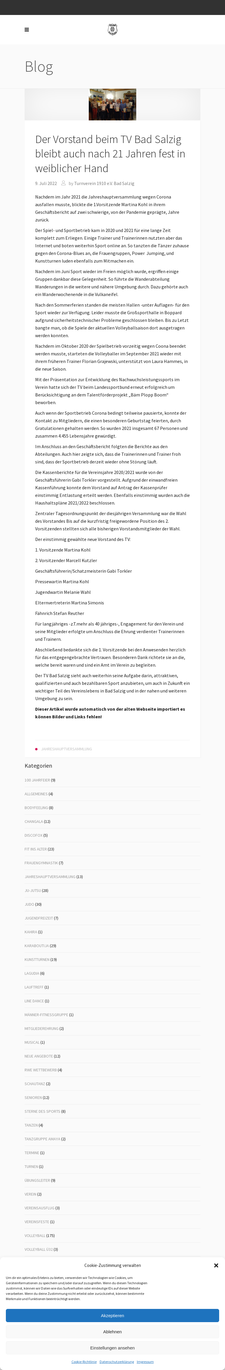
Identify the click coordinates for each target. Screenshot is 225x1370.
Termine (32, 1152)
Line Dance (34, 1000)
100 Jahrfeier (37, 780)
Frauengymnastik (41, 862)
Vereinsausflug (39, 1208)
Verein (30, 1194)
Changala (34, 821)
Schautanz (35, 1083)
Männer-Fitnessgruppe (46, 1014)
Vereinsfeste (37, 1221)
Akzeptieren (112, 1315)
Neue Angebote (39, 1056)
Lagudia (32, 973)
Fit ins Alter (36, 849)
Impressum (145, 1361)
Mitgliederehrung (42, 1028)
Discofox (33, 835)
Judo (29, 904)
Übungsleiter (37, 1180)
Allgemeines (36, 793)
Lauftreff (34, 987)
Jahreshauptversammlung (50, 876)
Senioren (33, 1097)
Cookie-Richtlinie (84, 1361)
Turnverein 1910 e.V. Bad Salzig (104, 183)
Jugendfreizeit (39, 918)
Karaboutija (37, 945)
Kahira (31, 931)
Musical (32, 1042)
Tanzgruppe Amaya (42, 1139)
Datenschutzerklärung (117, 1361)
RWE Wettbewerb (41, 1070)
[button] (216, 1265)
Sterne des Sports (42, 1111)
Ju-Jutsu (33, 890)
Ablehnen (112, 1331)
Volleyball (35, 1235)
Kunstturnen (37, 959)
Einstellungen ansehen (112, 1347)
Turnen (31, 1166)
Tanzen (31, 1125)
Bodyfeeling (36, 807)
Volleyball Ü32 (39, 1249)
